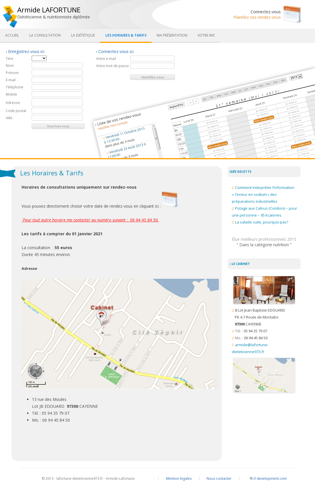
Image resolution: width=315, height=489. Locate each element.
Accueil (12, 35)
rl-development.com (268, 478)
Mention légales (179, 478)
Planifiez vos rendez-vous (257, 17)
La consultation (45, 35)
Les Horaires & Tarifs (125, 35)
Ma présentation (172, 35)
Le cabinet (241, 263)
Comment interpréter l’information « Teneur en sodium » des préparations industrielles (263, 194)
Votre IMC (206, 35)
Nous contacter (219, 478)
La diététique (83, 35)
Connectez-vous (266, 11)
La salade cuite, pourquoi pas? (261, 222)
